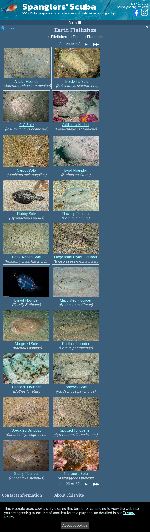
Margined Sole (26, 344)
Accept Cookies (75, 525)
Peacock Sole (76, 387)
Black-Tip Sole (77, 81)
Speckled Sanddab (26, 430)
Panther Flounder (75, 344)
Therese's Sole (76, 473)
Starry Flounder (26, 473)
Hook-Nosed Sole (26, 257)
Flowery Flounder (76, 214)
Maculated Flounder (75, 300)
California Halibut (75, 125)
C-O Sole (26, 125)
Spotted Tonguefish (75, 430)
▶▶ (96, 44)
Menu (73, 23)
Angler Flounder (27, 81)
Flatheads (95, 37)
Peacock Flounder (26, 387)
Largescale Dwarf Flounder (75, 257)
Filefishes (59, 37)
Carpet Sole (26, 170)
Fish (76, 37)
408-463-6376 (139, 3)
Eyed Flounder (75, 170)
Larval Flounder (26, 300)
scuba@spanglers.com (132, 7)
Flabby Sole (26, 214)
